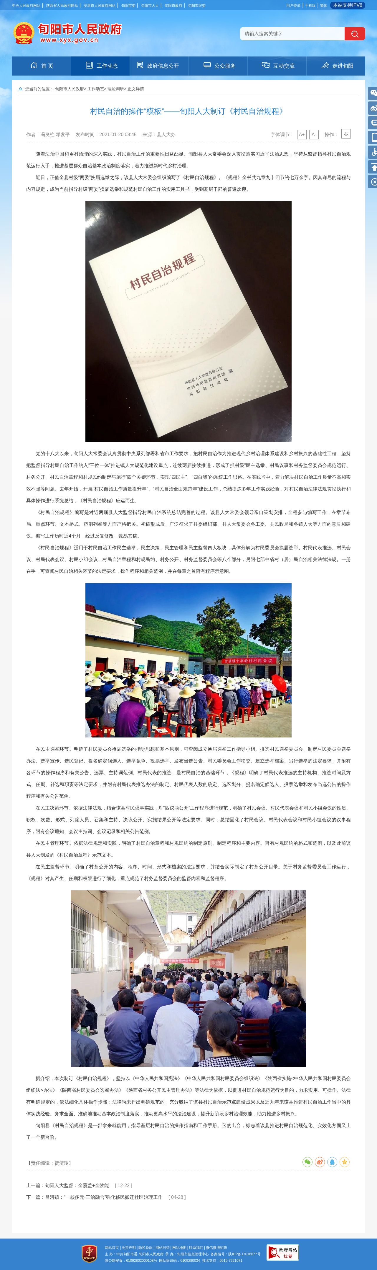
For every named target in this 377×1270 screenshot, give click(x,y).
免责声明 (129, 1248)
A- (314, 134)
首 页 (41, 65)
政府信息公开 (157, 65)
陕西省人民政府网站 (62, 6)
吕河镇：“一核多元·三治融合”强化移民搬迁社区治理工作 (104, 1197)
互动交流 (278, 65)
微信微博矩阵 (216, 1248)
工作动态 (101, 65)
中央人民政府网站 (26, 6)
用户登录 (293, 6)
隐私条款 (145, 1248)
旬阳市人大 (150, 6)
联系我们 (196, 1248)
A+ (302, 134)
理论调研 (116, 88)
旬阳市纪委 (197, 6)
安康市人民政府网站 (99, 6)
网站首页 (112, 1248)
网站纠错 (163, 1248)
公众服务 (219, 65)
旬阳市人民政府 (69, 88)
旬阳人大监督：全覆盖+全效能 (77, 1185)
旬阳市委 (128, 6)
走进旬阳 (336, 65)
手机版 (310, 6)
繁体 (323, 6)
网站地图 (179, 1248)
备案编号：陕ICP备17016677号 (235, 1254)
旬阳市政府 (173, 6)
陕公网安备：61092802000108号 (131, 1261)
